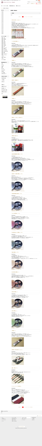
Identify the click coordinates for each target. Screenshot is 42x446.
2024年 (2, 14)
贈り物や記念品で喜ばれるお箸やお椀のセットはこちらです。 (19, 38)
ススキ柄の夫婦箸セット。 (16, 41)
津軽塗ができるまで (4, 86)
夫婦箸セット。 (14, 60)
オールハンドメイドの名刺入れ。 (17, 386)
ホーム (2, 417)
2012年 (2, 28)
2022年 (2, 16)
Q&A (2, 93)
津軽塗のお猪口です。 (15, 135)
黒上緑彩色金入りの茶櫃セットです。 (17, 232)
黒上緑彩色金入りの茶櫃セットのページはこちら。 (18, 249)
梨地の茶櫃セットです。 (15, 252)
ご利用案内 (33, 418)
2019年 (2, 20)
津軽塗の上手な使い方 (4, 91)
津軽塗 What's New (24, 418)
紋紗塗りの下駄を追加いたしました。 (17, 349)
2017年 (2, 22)
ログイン (29, 3)
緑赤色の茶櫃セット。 (15, 291)
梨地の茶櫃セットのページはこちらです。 (17, 269)
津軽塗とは (3, 84)
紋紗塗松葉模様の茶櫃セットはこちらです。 (17, 210)
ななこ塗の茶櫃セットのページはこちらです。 (17, 229)
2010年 (2, 31)
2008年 (2, 33)
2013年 (2, 27)
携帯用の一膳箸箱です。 (15, 80)
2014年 (2, 26)
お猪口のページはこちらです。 (15, 151)
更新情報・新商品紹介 (4, 76)
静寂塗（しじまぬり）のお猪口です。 (17, 117)
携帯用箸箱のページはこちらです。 (16, 95)
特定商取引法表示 (34, 417)
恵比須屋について (4, 88)
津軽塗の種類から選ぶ (14, 418)
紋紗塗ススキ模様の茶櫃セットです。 (17, 173)
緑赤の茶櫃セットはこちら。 (15, 308)
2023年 (2, 15)
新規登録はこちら (33, 3)
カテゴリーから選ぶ (14, 417)
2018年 (2, 21)
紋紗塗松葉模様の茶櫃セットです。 (17, 193)
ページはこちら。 (14, 57)
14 (30, 16)
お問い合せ (3, 81)
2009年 (2, 32)
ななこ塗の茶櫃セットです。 (16, 213)
